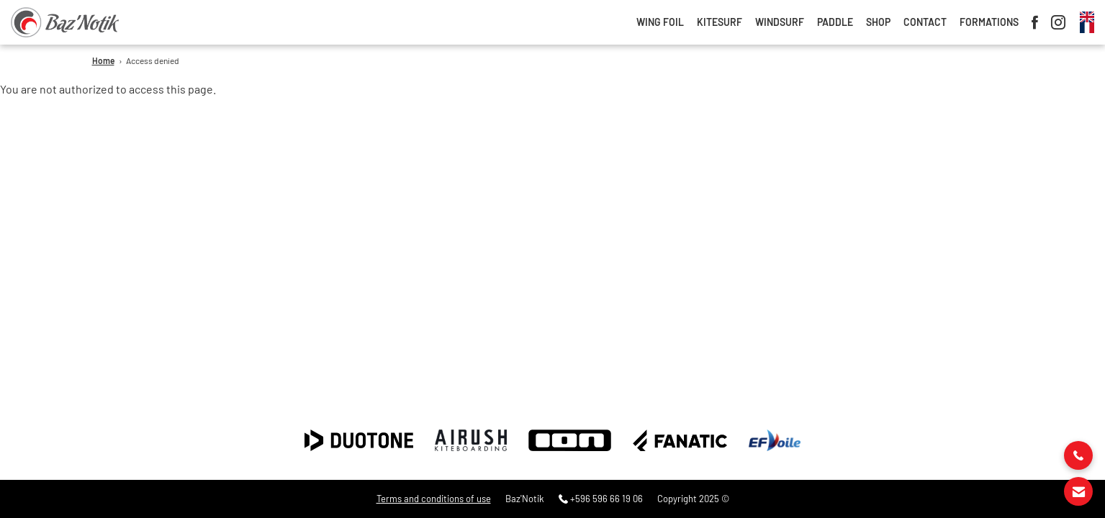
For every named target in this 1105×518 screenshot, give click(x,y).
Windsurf (779, 22)
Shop (878, 22)
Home (103, 60)
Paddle (835, 22)
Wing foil (660, 22)
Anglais (1087, 17)
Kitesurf (719, 22)
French (1087, 27)
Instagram (1058, 22)
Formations (989, 22)
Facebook (1035, 22)
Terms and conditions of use (433, 499)
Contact (925, 22)
